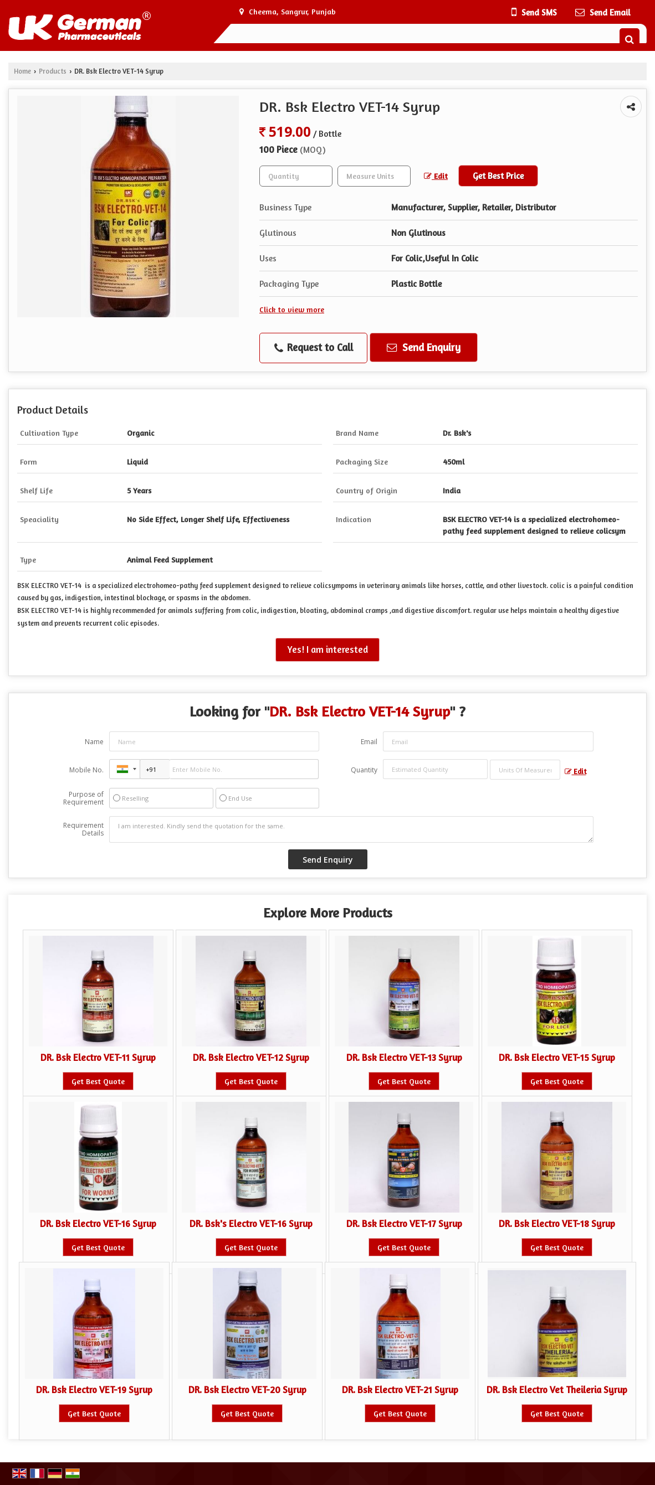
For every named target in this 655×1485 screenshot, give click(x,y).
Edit (436, 176)
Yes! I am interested (327, 649)
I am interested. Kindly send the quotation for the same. (351, 829)
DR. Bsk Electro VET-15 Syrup (557, 1057)
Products (52, 71)
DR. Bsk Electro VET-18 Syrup (557, 1223)
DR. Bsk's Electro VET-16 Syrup (251, 1223)
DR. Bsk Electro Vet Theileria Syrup (557, 1389)
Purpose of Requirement (83, 798)
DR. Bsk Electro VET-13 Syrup (404, 1057)
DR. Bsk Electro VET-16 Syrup (98, 1223)
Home (22, 71)
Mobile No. (86, 770)
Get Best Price (498, 176)
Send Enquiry (423, 347)
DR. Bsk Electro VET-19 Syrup (94, 1389)
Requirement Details (83, 829)
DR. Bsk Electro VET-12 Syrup (251, 1057)
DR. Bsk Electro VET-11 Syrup (98, 1057)
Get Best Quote (98, 1081)
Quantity (364, 770)
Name (94, 741)
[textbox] (374, 176)
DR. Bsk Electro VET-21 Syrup (400, 1389)
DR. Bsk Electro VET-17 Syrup (404, 1223)
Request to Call (313, 347)
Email (369, 741)
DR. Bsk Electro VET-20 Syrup (247, 1389)
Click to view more (291, 309)
